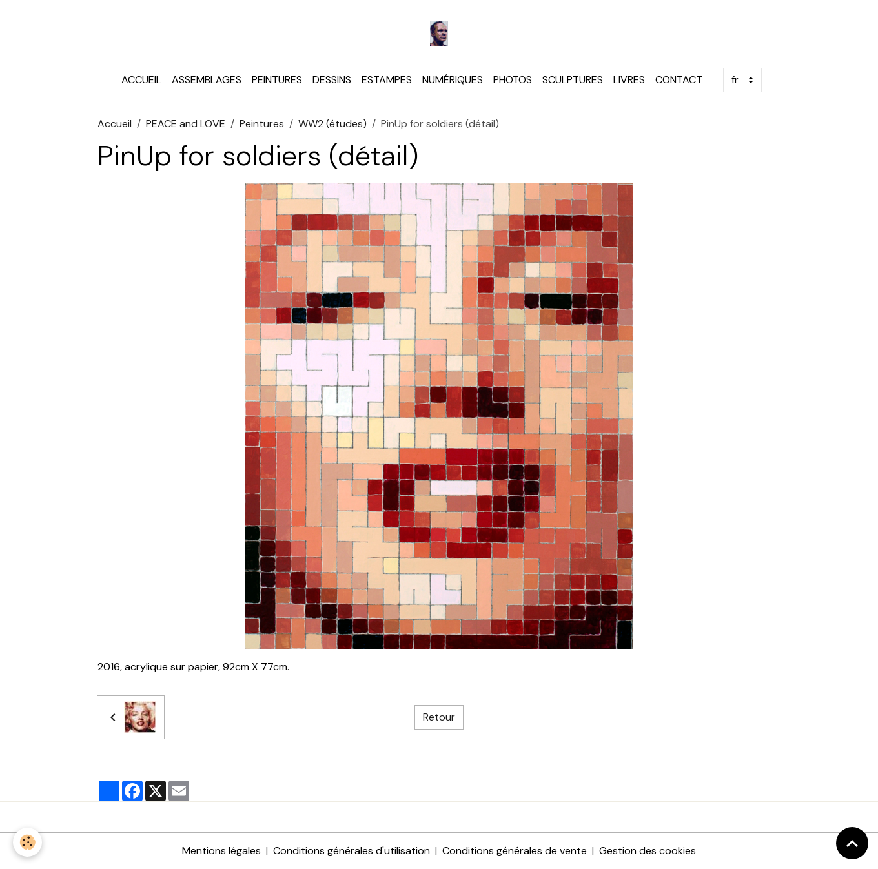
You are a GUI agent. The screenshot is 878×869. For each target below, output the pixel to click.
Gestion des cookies (647, 850)
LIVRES (629, 80)
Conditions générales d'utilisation (351, 850)
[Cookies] (27, 842)
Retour (439, 717)
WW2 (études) (332, 123)
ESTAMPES (387, 80)
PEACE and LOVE (185, 123)
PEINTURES (277, 80)
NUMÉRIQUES (452, 80)
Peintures (262, 123)
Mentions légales (221, 850)
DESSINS (331, 80)
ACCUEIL (141, 80)
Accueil (114, 123)
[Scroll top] (852, 843)
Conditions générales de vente (514, 850)
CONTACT (678, 80)
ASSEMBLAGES (206, 80)
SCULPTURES (572, 80)
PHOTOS (512, 80)
